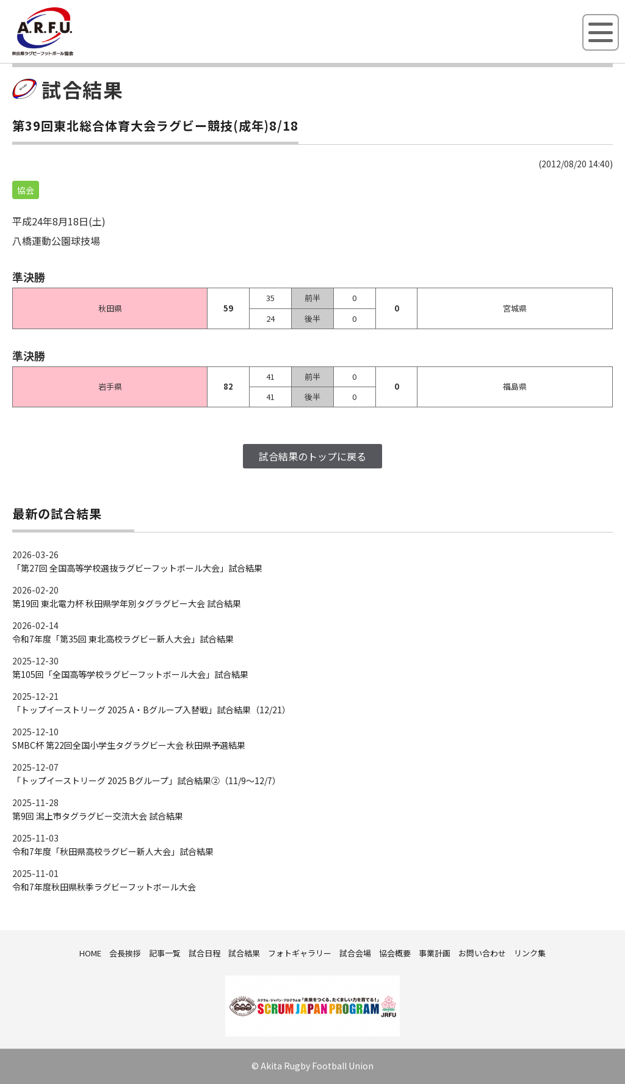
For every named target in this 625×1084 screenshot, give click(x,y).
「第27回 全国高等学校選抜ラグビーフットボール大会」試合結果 (137, 568)
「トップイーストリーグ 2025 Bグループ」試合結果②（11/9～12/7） (146, 780)
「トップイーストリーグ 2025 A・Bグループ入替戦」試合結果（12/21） (151, 710)
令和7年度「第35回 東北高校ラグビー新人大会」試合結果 (123, 639)
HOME (90, 953)
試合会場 (355, 953)
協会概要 (395, 953)
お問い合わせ (482, 953)
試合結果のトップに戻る (312, 456)
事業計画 (434, 953)
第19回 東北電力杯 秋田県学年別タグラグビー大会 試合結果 (126, 603)
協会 (25, 190)
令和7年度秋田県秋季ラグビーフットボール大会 (104, 887)
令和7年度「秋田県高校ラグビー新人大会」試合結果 (113, 851)
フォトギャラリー (299, 953)
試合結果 (244, 953)
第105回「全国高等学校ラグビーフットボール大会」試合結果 (130, 674)
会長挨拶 (125, 953)
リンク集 (530, 953)
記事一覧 (165, 953)
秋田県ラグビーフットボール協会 (70, 53)
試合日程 (204, 953)
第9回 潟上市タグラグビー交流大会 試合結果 (97, 816)
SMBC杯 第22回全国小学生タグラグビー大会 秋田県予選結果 (128, 745)
